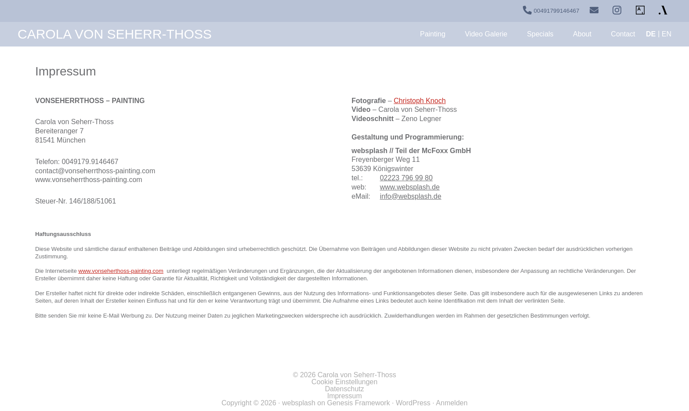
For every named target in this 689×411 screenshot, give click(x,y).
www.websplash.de (409, 187)
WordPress (413, 403)
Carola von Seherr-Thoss (115, 34)
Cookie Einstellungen (344, 382)
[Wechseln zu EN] (666, 34)
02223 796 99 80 (406, 178)
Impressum (344, 396)
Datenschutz (344, 389)
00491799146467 (557, 10)
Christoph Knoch (420, 100)
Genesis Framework (358, 403)
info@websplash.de (410, 196)
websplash (298, 403)
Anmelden (452, 403)
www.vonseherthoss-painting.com (120, 271)
